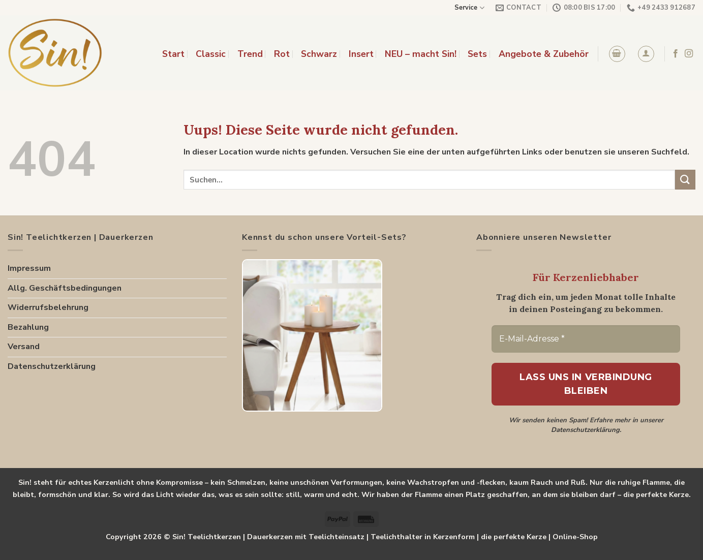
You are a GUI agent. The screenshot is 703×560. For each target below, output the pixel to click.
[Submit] (685, 180)
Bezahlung (28, 327)
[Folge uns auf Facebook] (675, 53)
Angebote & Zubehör (544, 54)
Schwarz (319, 54)
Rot (282, 54)
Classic (211, 54)
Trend (250, 54)
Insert (361, 54)
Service (469, 8)
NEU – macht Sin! (420, 54)
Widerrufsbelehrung (48, 307)
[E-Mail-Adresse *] (586, 339)
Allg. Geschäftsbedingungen (64, 288)
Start (173, 54)
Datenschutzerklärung (52, 366)
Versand (24, 346)
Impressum (29, 268)
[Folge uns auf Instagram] (689, 53)
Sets (477, 54)
